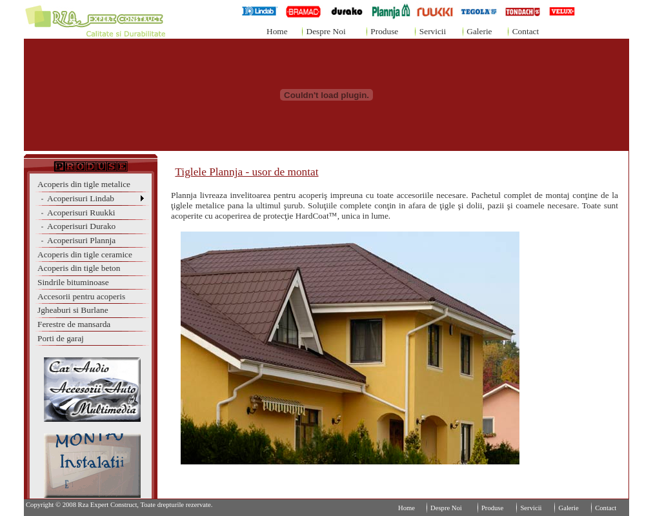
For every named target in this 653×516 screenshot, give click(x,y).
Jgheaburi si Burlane (72, 310)
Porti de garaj (60, 338)
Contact (525, 31)
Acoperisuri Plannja (76, 240)
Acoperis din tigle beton (78, 268)
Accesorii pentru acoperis (81, 296)
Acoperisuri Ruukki (76, 212)
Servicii (432, 31)
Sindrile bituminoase (73, 282)
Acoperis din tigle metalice (83, 184)
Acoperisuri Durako (76, 226)
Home (277, 31)
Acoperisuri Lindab (75, 198)
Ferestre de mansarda (73, 324)
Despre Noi (326, 31)
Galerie (479, 31)
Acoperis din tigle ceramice (84, 254)
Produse (384, 31)
